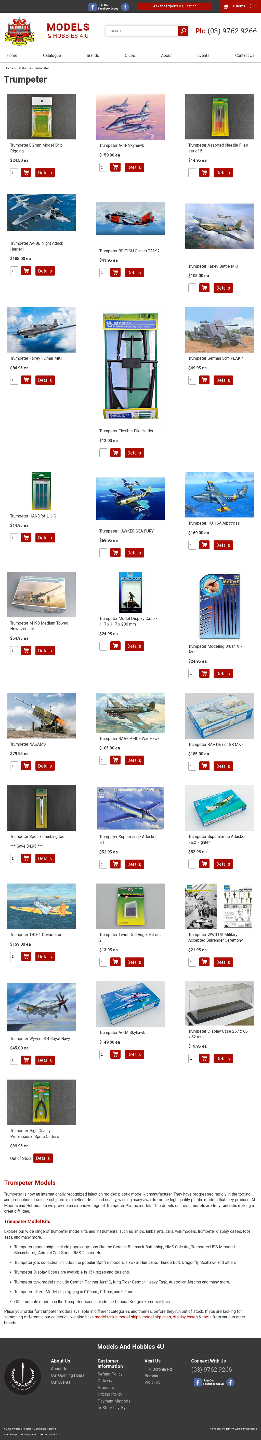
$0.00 (253, 6)
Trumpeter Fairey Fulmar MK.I (36, 358)
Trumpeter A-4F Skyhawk (121, 145)
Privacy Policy (28, 1434)
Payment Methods (114, 1401)
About (166, 55)
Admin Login (11, 1434)
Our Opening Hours (68, 1375)
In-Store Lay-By (112, 1407)
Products (106, 1387)
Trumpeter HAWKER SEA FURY (126, 531)
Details (45, 172)
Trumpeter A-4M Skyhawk (122, 1032)
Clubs (130, 55)
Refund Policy (110, 1374)
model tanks (106, 1317)
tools (207, 1317)
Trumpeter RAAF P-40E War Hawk (129, 738)
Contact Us (245, 55)
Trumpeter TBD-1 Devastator (35, 934)
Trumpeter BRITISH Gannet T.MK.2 (129, 251)
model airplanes (156, 1317)
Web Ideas (251, 1429)
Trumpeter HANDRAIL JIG (33, 516)
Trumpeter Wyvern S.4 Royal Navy (40, 1038)
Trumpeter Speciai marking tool (38, 836)
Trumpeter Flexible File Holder (126, 431)
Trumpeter (41, 68)
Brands (93, 55)
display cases (185, 1317)
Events (203, 55)
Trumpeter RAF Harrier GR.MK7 (215, 744)
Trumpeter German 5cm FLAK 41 (217, 358)
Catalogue (52, 55)
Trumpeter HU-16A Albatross (214, 523)
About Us (59, 1368)
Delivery (105, 1380)
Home (12, 55)
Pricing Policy (110, 1394)
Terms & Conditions (49, 1434)
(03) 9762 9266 (226, 31)
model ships (130, 1317)
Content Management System (226, 1429)
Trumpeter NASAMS (28, 744)
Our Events (60, 1382)
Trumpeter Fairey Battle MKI (213, 266)
